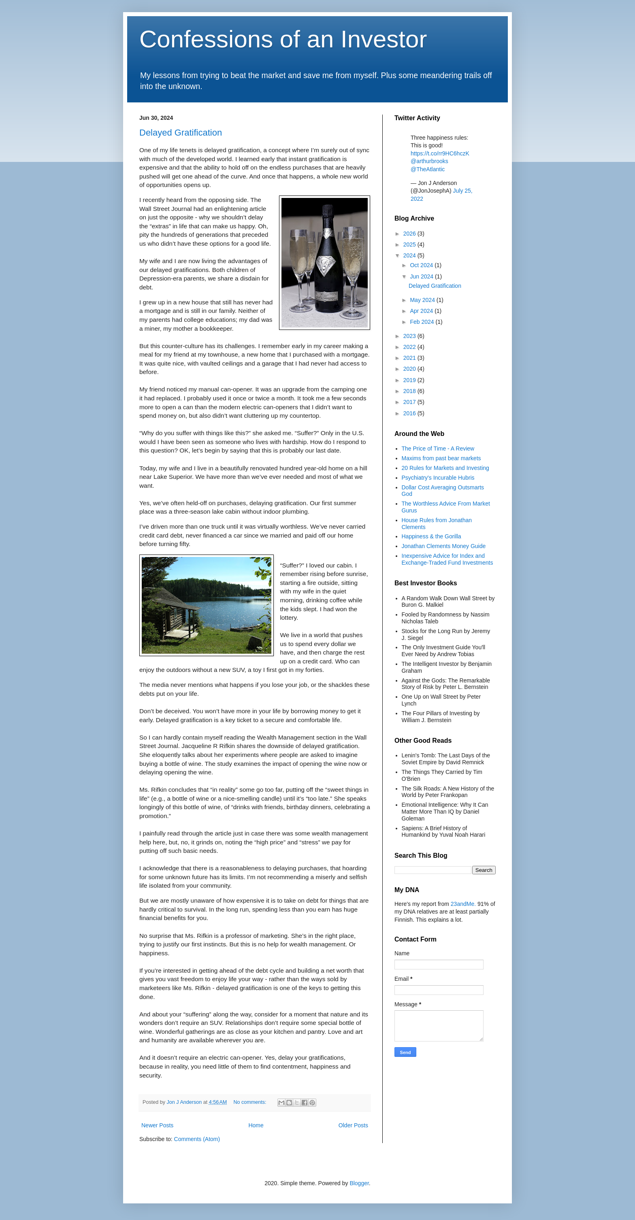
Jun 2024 (422, 276)
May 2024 (423, 300)
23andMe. (463, 904)
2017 (410, 402)
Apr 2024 (422, 311)
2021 (410, 358)
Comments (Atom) (197, 1139)
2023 (410, 336)
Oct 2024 (422, 265)
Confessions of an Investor (283, 39)
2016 (410, 413)
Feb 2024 (422, 322)
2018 (410, 391)
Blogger (359, 1183)
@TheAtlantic (428, 169)
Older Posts (353, 1125)
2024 (410, 255)
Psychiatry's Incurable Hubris (438, 477)
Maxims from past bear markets (441, 458)
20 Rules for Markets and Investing (445, 468)
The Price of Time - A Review (438, 448)
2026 (410, 233)
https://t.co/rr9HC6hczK (440, 153)
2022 (410, 347)
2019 (410, 380)
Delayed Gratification (180, 133)
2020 (410, 369)
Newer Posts (157, 1125)
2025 (410, 244)
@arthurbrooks (429, 161)
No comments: (250, 1102)
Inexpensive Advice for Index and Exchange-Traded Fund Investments (447, 559)
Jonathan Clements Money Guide (444, 546)
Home (255, 1125)
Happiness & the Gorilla (431, 536)
